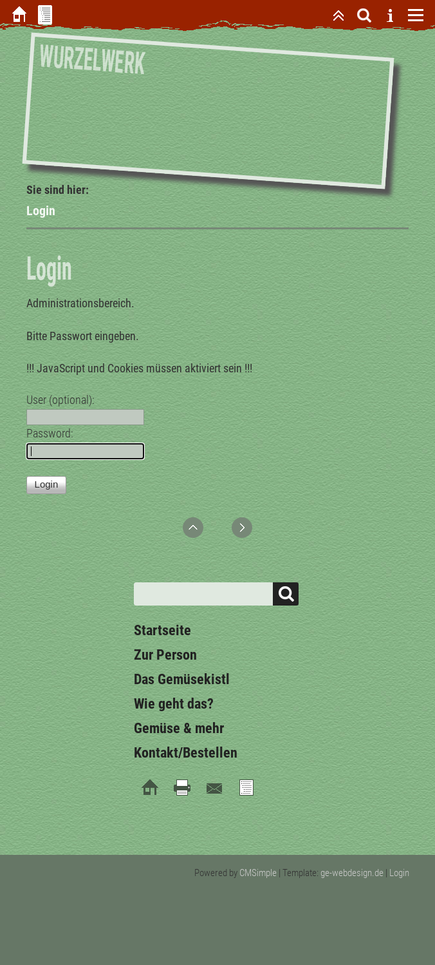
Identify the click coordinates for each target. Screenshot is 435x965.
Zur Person (165, 655)
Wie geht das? (174, 704)
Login (399, 873)
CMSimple (258, 873)
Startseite (162, 630)
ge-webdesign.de (352, 873)
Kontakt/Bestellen (185, 753)
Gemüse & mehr (179, 728)
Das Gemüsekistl (182, 679)
